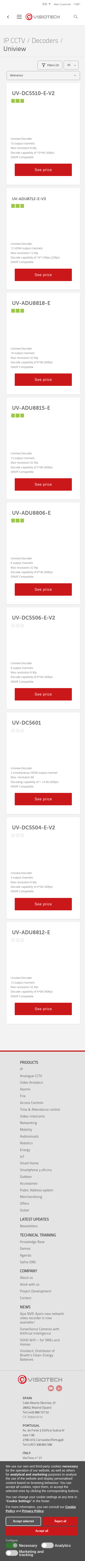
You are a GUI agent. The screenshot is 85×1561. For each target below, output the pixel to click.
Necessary (27, 1545)
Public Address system (36, 1190)
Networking (28, 1123)
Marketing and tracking (31, 1553)
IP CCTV (14, 41)
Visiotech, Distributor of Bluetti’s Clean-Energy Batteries (37, 1355)
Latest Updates (34, 1219)
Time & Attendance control (40, 1109)
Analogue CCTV (31, 1076)
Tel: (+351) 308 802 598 (37, 1445)
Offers (24, 1203)
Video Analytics (31, 1082)
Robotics (26, 1143)
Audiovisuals (29, 1136)
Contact (25, 1298)
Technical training (38, 1235)
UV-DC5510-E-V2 (33, 93)
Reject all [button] (60, 1521)
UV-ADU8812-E (31, 932)
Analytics (62, 1545)
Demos (25, 1248)
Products (29, 1062)
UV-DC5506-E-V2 (33, 618)
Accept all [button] (41, 1531)
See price (43, 170)
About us (26, 1277)
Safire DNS (28, 1262)
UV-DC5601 (26, 723)
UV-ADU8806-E (31, 513)
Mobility (26, 1129)
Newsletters (29, 1226)
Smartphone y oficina (36, 1170)
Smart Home (29, 1163)
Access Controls (31, 1103)
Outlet (24, 1210)
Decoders (45, 41)
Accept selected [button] (23, 1521)
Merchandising (31, 1197)
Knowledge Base (32, 1242)
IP (21, 1069)
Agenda (25, 1255)
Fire (23, 1096)
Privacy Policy (33, 1511)
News (25, 1307)
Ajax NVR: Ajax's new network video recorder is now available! (42, 1318)
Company (28, 1271)
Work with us (29, 1284)
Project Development (35, 1291)
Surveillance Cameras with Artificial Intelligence (39, 1331)
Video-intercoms (32, 1116)
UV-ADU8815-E (31, 408)
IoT (22, 1156)
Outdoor (26, 1176)
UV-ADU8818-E (31, 303)
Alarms (25, 1089)
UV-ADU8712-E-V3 (29, 199)
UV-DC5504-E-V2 (33, 827)
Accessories (28, 1183)
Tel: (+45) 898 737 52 (36, 1412)
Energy (25, 1150)
